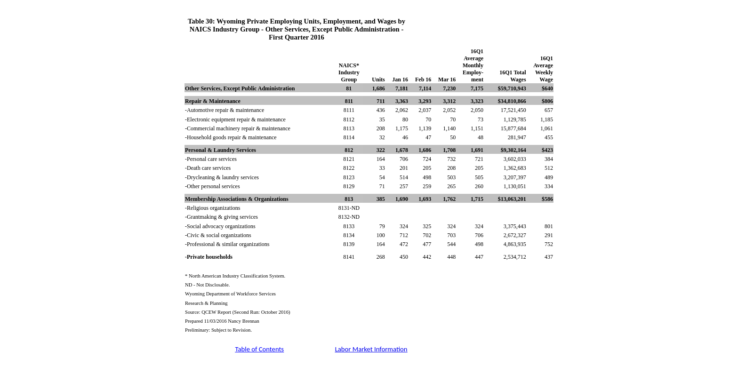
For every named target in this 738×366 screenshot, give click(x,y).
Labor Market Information (371, 349)
